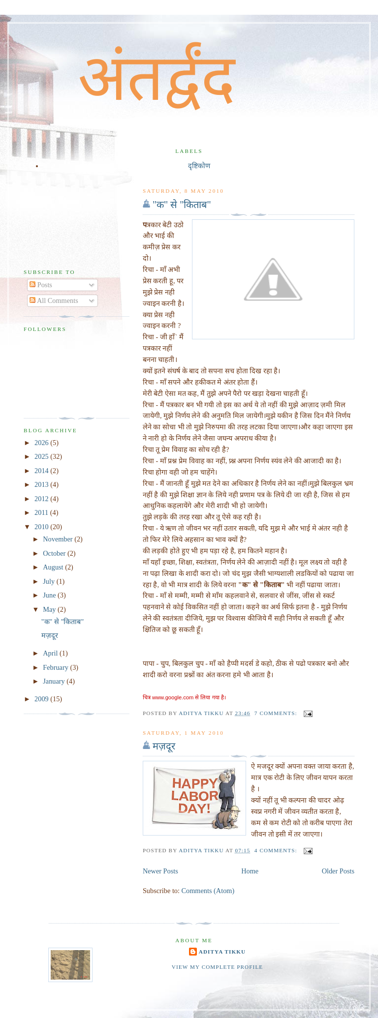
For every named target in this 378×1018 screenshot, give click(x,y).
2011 (42, 512)
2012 (42, 499)
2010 (42, 527)
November (58, 539)
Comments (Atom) (208, 891)
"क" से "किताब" (182, 204)
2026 (42, 443)
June (50, 595)
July (49, 581)
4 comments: (276, 850)
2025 (42, 456)
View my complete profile (217, 967)
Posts (41, 285)
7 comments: (276, 713)
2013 (42, 484)
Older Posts (338, 871)
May (50, 609)
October (55, 553)
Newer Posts (160, 871)
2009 (42, 699)
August (54, 567)
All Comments (54, 300)
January (54, 681)
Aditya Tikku (222, 952)
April (51, 653)
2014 (42, 471)
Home (249, 871)
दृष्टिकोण (199, 166)
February (56, 667)
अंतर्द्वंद (156, 78)
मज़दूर (164, 746)
